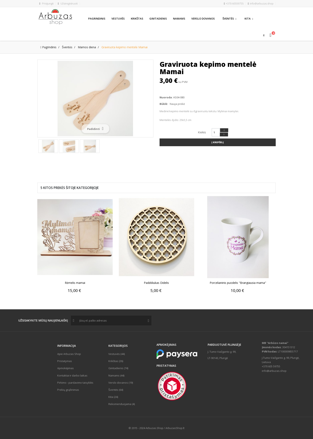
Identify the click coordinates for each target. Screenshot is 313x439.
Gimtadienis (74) (118, 368)
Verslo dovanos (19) (120, 382)
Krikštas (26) (115, 361)
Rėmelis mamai (75, 282)
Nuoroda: (166, 97)
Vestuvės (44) (116, 354)
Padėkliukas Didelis (156, 282)
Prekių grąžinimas (68, 390)
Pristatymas (64, 361)
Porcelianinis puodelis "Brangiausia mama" (238, 282)
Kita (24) (113, 397)
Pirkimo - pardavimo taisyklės (75, 382)
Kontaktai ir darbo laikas (72, 375)
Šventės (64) (115, 390)
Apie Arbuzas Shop (69, 354)
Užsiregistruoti (68, 3)
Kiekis (202, 132)
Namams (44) (116, 375)
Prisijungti (46, 3)
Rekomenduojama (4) (121, 404)
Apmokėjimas (65, 368)
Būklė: (164, 104)
